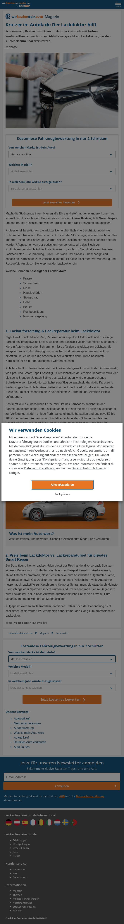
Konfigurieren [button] (62, 494)
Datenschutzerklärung (39, 468)
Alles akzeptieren (62, 484)
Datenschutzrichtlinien (88, 468)
